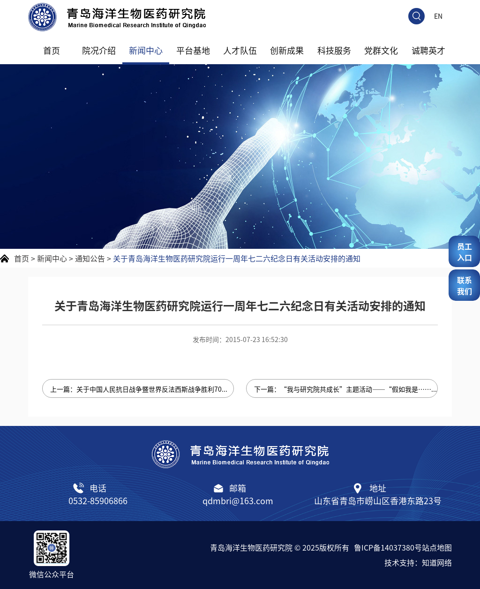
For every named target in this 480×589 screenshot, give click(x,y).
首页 (51, 50)
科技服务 (334, 50)
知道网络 (437, 562)
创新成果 (287, 50)
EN (438, 16)
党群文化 (381, 50)
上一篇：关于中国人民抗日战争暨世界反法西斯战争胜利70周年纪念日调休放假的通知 (142, 389)
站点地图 (437, 547)
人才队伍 (240, 50)
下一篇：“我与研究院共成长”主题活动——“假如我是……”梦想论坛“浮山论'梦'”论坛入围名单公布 (346, 389)
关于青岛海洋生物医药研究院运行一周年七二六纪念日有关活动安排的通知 (236, 258)
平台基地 (193, 50)
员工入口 (464, 251)
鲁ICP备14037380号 (388, 547)
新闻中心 (146, 50)
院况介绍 (99, 50)
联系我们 (464, 285)
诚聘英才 (428, 50)
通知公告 (90, 258)
